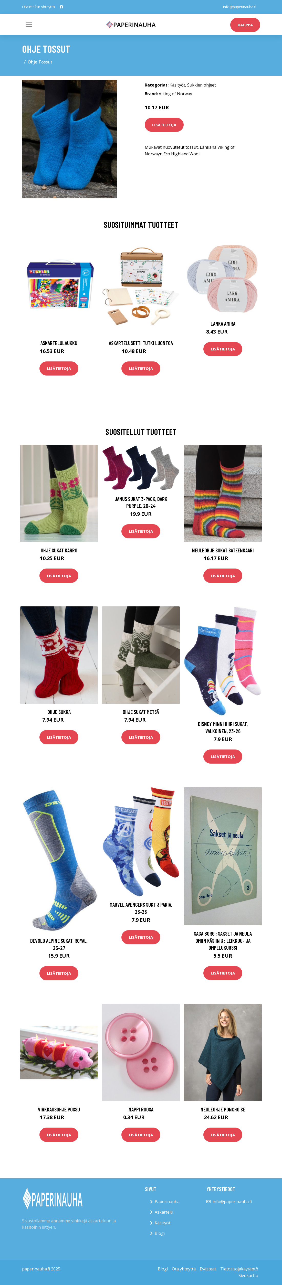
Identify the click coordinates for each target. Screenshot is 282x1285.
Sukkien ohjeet (201, 85)
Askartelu (164, 1212)
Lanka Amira (223, 323)
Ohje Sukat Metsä (141, 712)
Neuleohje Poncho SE (223, 1109)
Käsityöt (177, 85)
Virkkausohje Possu (59, 1109)
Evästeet (208, 1269)
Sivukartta (248, 1275)
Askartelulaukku (58, 343)
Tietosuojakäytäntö (239, 1269)
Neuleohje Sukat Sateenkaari (223, 550)
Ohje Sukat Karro (59, 550)
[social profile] (61, 7)
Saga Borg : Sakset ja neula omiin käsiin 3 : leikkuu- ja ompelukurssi (223, 940)
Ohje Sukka (59, 712)
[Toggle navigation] (29, 24)
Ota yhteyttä (184, 1269)
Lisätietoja (164, 124)
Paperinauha (167, 1201)
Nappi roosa (141, 1109)
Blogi (160, 1233)
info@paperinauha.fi (239, 6)
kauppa (245, 24)
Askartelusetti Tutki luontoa (141, 343)
